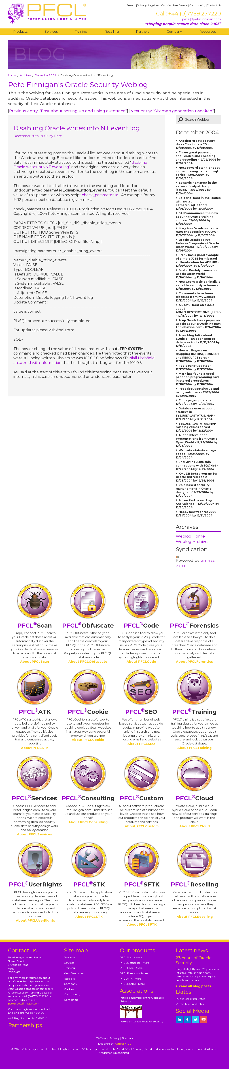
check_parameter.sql (101, 195)
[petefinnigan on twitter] (195, 1019)
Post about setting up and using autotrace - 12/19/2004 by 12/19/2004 (197, 392)
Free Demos (180, 5)
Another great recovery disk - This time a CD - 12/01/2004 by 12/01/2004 (195, 144)
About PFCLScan (34, 662)
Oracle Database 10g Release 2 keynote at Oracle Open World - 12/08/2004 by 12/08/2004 (197, 245)
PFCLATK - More (130, 978)
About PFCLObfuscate (87, 662)
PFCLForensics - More (134, 973)
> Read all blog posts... (195, 986)
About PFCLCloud (194, 826)
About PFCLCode (141, 662)
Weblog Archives (193, 541)
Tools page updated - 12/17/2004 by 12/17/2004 (194, 367)
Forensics (194, 625)
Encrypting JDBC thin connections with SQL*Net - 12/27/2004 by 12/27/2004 (197, 465)
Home (12, 75)
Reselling (111, 32)
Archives (25, 75)
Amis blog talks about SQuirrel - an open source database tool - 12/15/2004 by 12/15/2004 (198, 340)
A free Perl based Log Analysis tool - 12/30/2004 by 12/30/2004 (197, 504)
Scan (34, 625)
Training (81, 32)
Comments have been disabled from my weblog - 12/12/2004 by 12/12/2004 (196, 297)
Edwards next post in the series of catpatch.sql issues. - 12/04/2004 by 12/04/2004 (196, 188)
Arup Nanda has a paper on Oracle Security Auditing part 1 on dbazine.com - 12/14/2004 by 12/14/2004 (198, 325)
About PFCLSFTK (142, 925)
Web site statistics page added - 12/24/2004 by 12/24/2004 (196, 454)
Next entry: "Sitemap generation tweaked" (172, 110)
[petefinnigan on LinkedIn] (179, 1019)
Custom (141, 798)
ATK (35, 711)
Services (51, 32)
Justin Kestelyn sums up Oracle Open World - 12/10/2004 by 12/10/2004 (196, 274)
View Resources (74, 973)
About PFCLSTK (89, 917)
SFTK (141, 884)
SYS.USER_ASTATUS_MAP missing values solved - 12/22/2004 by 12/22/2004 (196, 427)
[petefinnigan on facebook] (187, 1019)
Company (174, 32)
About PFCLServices (34, 834)
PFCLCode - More (131, 968)
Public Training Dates (190, 1004)
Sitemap (127, 1038)
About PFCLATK (35, 748)
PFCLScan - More (131, 957)
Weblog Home (190, 536)
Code (141, 625)
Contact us (71, 999)
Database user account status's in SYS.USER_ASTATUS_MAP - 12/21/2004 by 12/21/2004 (195, 414)
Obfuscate (88, 625)
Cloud (194, 798)
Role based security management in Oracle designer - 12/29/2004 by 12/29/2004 (194, 490)
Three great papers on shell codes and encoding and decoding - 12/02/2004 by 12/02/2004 (198, 158)
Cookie (88, 711)
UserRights (35, 884)
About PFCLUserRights (35, 920)
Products (20, 32)
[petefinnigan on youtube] (203, 1019)
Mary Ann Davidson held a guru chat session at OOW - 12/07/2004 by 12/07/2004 (197, 232)
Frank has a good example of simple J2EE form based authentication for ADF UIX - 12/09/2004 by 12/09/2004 (197, 260)
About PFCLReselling (195, 917)
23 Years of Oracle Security (194, 960)
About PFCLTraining (194, 748)
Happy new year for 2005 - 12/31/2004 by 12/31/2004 (197, 513)
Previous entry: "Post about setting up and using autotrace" (68, 110)
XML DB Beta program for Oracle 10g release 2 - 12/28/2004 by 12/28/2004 (197, 477)
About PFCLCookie (88, 740)
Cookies (69, 989)
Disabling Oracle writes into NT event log (76, 128)
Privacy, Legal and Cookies (154, 5)
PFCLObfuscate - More (134, 962)
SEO (141, 711)
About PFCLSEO (141, 744)
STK (89, 884)
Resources (207, 32)
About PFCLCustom (142, 826)
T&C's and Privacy (108, 1038)
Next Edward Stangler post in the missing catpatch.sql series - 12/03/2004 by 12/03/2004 (198, 173)
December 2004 (45, 75)
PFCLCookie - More (132, 983)
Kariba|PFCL (123, 1043)
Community (197, 5)
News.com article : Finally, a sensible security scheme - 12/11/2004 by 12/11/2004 (198, 285)
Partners (142, 32)
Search (131, 5)
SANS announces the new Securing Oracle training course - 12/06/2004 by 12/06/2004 (197, 218)
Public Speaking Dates (190, 998)
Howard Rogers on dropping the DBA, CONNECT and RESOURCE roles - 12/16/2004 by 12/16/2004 (197, 356)
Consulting (88, 798)
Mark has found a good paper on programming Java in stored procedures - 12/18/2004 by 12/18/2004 (197, 379)
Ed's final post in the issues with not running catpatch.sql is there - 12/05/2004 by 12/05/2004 (198, 203)
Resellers (69, 978)
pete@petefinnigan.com (201, 19)
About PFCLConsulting (88, 822)
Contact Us (214, 5)
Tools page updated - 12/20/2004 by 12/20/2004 (195, 402)
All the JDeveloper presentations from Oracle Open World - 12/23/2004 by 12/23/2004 (197, 440)
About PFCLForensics (194, 662)
